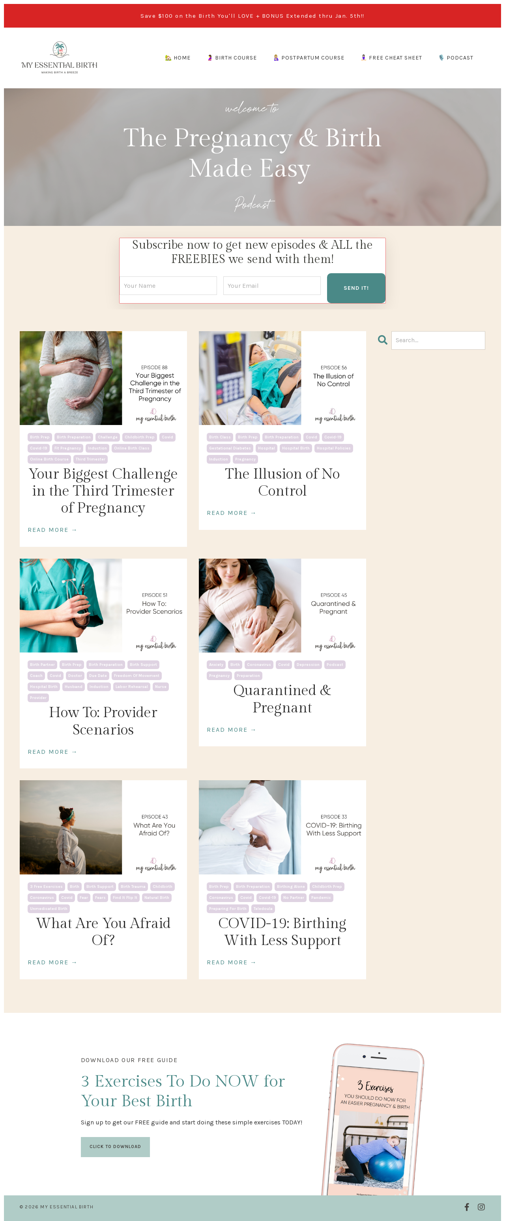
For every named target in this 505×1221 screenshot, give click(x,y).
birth (235, 664)
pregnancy (245, 458)
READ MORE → (53, 529)
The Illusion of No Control (282, 482)
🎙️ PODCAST (455, 57)
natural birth (156, 897)
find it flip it (125, 897)
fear (84, 897)
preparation (248, 675)
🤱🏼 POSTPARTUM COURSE (308, 57)
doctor (75, 675)
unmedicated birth (48, 908)
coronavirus (259, 664)
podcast (335, 664)
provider (38, 697)
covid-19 (38, 447)
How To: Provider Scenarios (103, 721)
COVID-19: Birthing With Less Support (282, 931)
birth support (143, 664)
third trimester (90, 458)
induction (97, 447)
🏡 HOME (178, 57)
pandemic (321, 897)
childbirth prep (140, 436)
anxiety (216, 664)
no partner (293, 897)
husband (73, 686)
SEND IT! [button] (356, 287)
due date (98, 675)
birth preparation (74, 436)
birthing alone (291, 886)
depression (308, 664)
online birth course (49, 458)
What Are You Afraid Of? (103, 931)
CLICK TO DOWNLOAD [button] (116, 1144)
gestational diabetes (230, 447)
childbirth (162, 886)
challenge (108, 436)
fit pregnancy (67, 447)
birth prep (40, 436)
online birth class (132, 447)
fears (100, 897)
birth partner (42, 664)
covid (167, 436)
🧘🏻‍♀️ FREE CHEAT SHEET (391, 57)
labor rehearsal (132, 686)
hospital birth (296, 447)
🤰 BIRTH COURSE (231, 57)
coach (36, 675)
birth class (220, 436)
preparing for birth (228, 908)
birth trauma (133, 886)
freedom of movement (136, 675)
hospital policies (334, 447)
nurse (160, 686)
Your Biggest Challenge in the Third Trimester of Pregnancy (103, 490)
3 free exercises (46, 886)
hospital (266, 447)
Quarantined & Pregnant (282, 699)
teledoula (263, 908)
